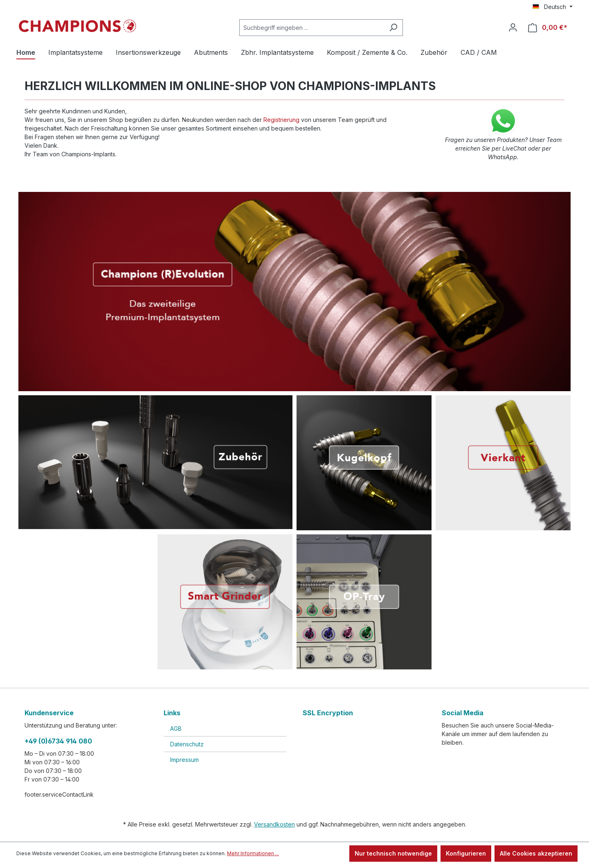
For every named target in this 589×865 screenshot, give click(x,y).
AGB (176, 728)
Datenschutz (187, 744)
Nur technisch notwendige (393, 853)
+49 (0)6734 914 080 (58, 741)
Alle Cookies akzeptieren (536, 853)
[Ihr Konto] (513, 27)
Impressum (184, 759)
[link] (364, 742)
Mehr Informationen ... (253, 853)
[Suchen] (393, 27)
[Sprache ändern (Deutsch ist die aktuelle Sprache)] (553, 7)
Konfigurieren (466, 853)
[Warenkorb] (548, 27)
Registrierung (281, 119)
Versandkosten (274, 824)
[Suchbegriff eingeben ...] (311, 27)
